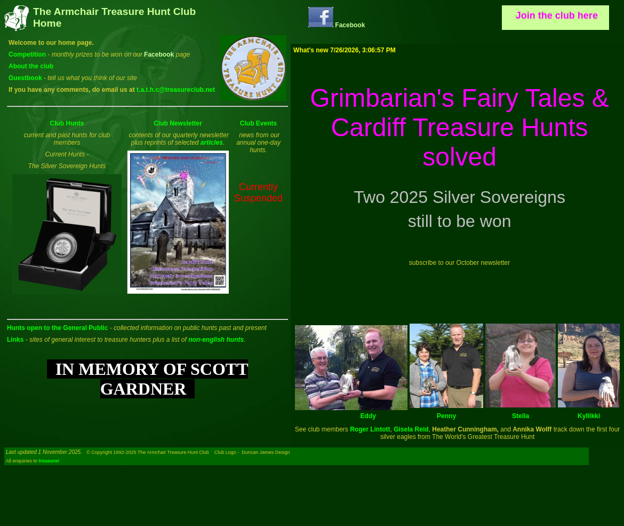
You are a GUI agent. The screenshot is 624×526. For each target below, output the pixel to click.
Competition (27, 54)
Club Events (258, 123)
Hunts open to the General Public (57, 328)
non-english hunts (216, 339)
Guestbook (25, 78)
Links (15, 339)
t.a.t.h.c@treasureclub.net (176, 89)
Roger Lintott (370, 429)
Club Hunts (67, 123)
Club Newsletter (178, 123)
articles (212, 142)
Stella (520, 416)
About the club (31, 66)
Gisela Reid (411, 429)
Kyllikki (589, 416)
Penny (446, 416)
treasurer (49, 461)
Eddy (368, 416)
